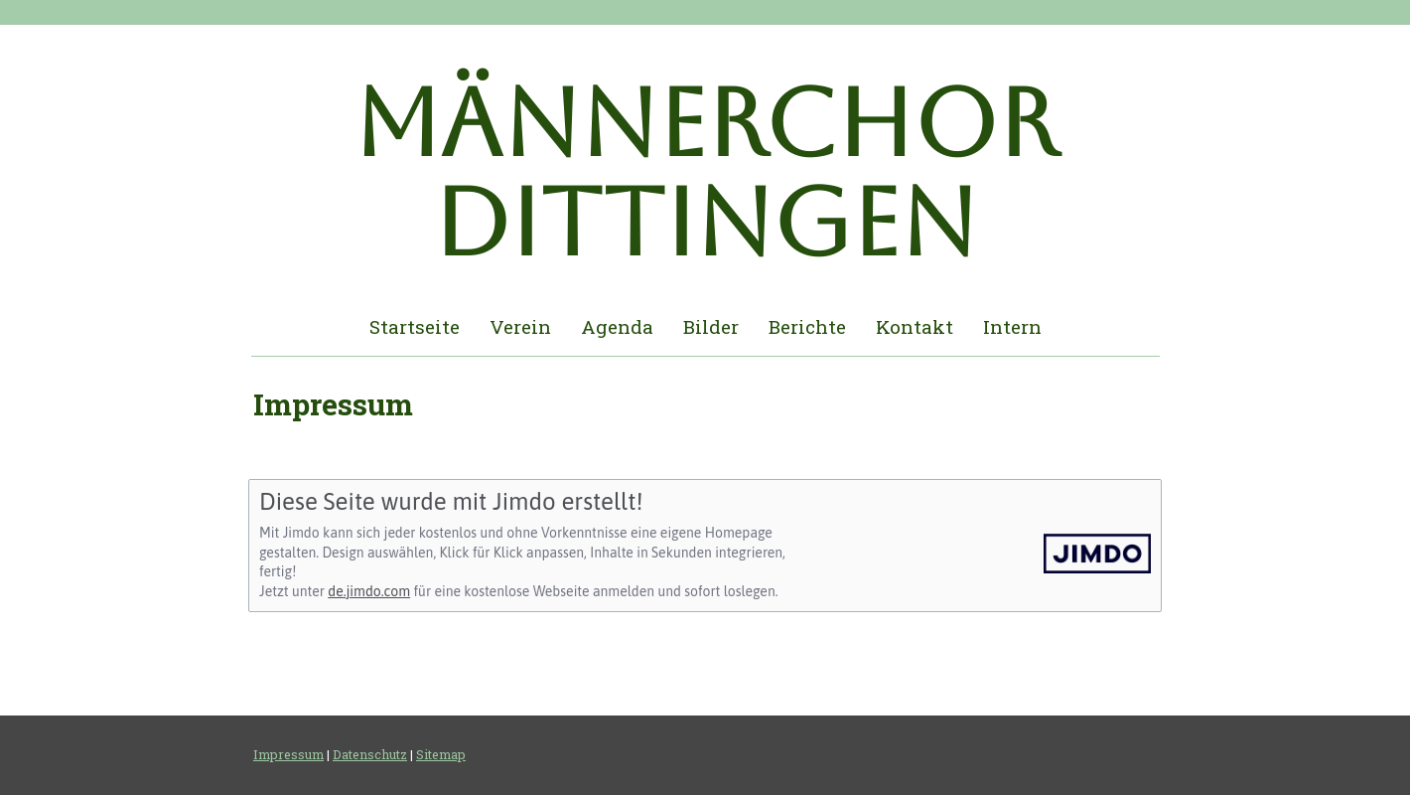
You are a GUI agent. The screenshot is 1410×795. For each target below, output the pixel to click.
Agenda (617, 326)
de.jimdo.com (369, 591)
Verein (520, 326)
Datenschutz (370, 754)
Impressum (288, 754)
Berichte (807, 326)
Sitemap (441, 754)
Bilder (711, 326)
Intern (1012, 326)
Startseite (414, 326)
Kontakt (914, 326)
